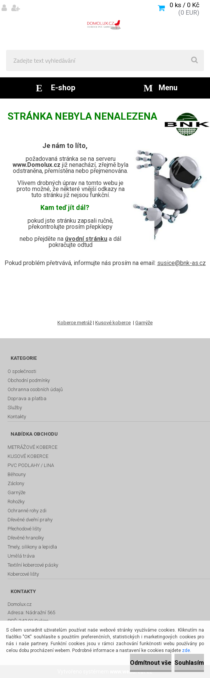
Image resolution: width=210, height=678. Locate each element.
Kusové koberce (113, 322)
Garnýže (144, 322)
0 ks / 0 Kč (184, 5)
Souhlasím (189, 662)
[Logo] (105, 25)
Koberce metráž (74, 322)
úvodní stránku (86, 238)
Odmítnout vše (150, 662)
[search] (194, 60)
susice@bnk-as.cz (181, 263)
